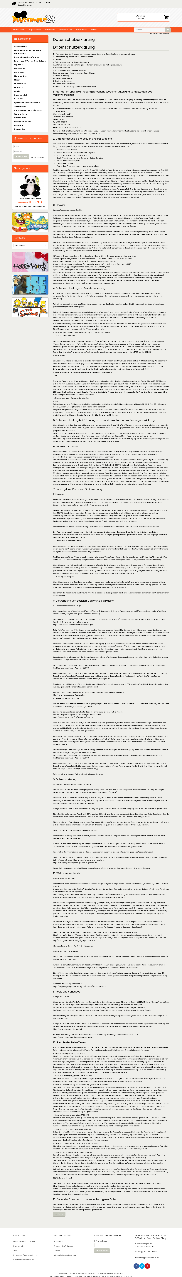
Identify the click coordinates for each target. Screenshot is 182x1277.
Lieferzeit (57, 1250)
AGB (15, 1250)
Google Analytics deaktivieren (65, 951)
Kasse (94, 29)
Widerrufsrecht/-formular (23, 1259)
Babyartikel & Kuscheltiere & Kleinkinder (27, 52)
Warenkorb (81, 29)
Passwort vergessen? (37, 157)
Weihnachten (21, 114)
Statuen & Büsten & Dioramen (29, 110)
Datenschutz (18, 1246)
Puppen (18, 87)
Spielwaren (20, 106)
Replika (18, 91)
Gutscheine (19, 68)
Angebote (18, 125)
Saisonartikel (20, 95)
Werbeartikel (20, 117)
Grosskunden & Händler (63, 1246)
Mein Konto (19, 29)
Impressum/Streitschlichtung (25, 1254)
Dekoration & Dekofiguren (27, 57)
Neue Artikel (19, 129)
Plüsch (18, 80)
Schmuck (19, 99)
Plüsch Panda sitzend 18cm (30, 199)
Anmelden (50, 29)
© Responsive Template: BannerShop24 (110, 1272)
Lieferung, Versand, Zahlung (24, 1241)
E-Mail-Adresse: (100, 1241)
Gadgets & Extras (22, 121)
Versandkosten (40, 206)
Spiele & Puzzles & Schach (27, 102)
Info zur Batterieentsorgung (65, 1254)
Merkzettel (65, 29)
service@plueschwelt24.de (148, 1257)
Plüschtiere (20, 83)
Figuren (18, 64)
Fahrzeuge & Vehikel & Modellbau (30, 61)
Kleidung (19, 72)
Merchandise (21, 76)
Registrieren (35, 29)
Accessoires (20, 46)
